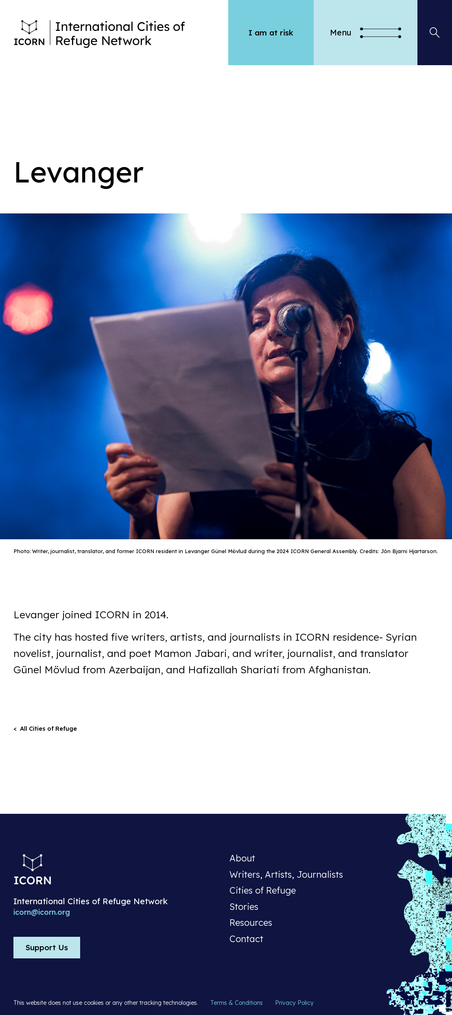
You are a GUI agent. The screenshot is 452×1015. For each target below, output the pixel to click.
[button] (365, 32)
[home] (120, 32)
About (242, 859)
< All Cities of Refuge (45, 728)
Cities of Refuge (262, 891)
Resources (250, 923)
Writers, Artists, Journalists (286, 875)
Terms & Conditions (236, 1002)
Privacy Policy (294, 1002)
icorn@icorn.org (41, 912)
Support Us (47, 947)
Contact (246, 939)
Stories (243, 907)
